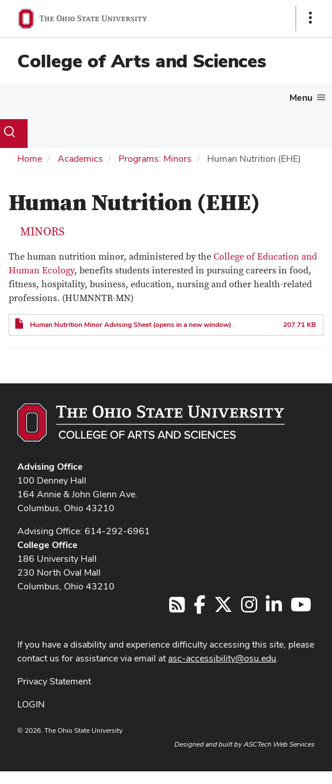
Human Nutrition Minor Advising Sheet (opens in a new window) (130, 324)
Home (29, 159)
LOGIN (31, 704)
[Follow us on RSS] (177, 608)
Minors (42, 231)
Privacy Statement (54, 681)
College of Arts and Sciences (141, 61)
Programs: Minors (155, 159)
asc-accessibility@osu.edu (222, 658)
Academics (80, 159)
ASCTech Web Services (279, 744)
